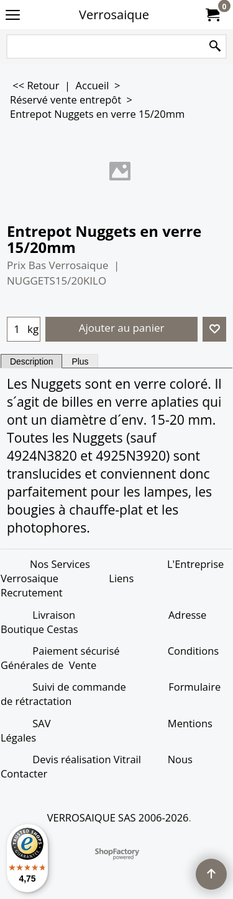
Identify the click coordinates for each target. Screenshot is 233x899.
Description (31, 361)
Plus (79, 361)
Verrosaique (114, 14)
